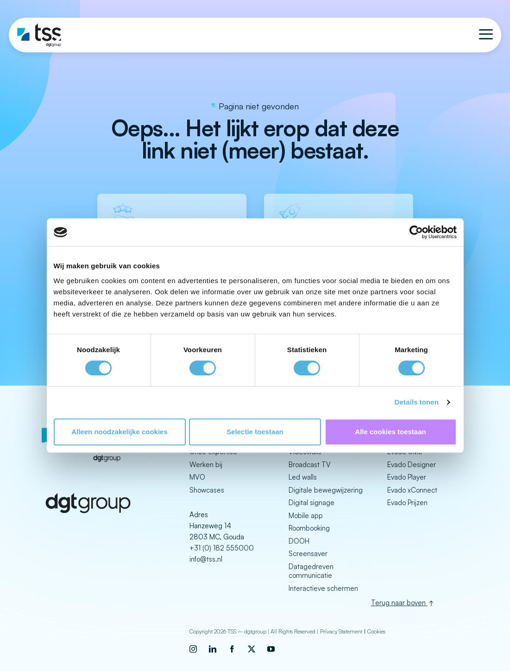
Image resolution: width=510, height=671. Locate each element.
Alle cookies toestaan (390, 432)
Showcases (206, 490)
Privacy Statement (341, 630)
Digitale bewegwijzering (326, 490)
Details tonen (417, 402)
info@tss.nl (205, 559)
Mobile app (306, 515)
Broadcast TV (310, 464)
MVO (197, 477)
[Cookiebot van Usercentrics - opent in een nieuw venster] (416, 232)
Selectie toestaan (255, 432)
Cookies (376, 630)
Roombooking (309, 528)
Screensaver (308, 553)
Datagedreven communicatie (311, 571)
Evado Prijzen (407, 502)
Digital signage (311, 502)
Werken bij (205, 464)
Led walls (303, 477)
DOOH (299, 541)
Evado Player (406, 477)
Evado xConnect (412, 490)
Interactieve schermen (323, 588)
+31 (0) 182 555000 (221, 548)
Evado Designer (411, 464)
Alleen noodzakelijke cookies (119, 432)
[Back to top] (427, 602)
